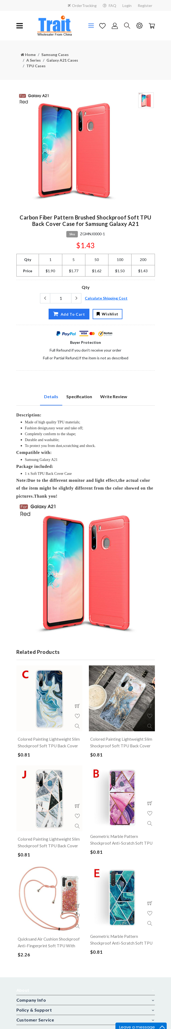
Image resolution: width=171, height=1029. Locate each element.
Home (28, 54)
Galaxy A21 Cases (62, 60)
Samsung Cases (55, 54)
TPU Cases (36, 66)
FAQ (109, 5)
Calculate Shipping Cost (106, 298)
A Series (33, 60)
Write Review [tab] (113, 396)
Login (127, 5)
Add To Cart (68, 314)
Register (145, 5)
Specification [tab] (79, 396)
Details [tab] (51, 396)
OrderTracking (82, 5)
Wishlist (107, 314)
